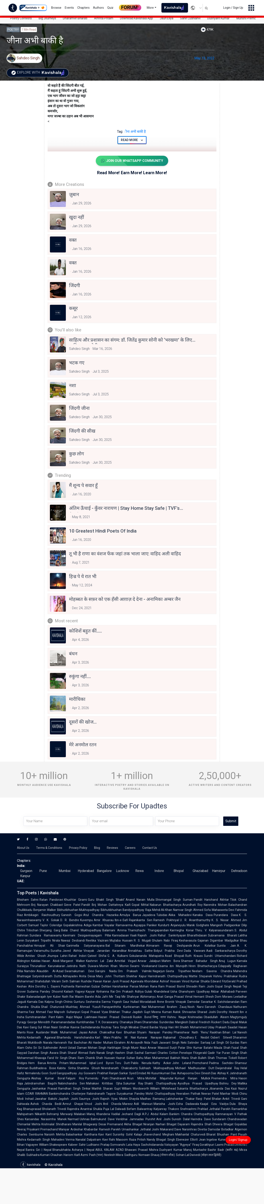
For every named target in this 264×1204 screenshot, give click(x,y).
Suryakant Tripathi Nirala (42, 940)
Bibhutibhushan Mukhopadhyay (78, 910)
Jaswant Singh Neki (173, 1042)
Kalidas (36, 961)
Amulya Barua (130, 915)
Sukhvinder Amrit (55, 1047)
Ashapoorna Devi (188, 1073)
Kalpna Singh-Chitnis (59, 1001)
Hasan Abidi (50, 961)
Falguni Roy (75, 1078)
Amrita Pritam (103, 18)
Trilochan (32, 930)
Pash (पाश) (96, 1155)
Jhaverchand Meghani (158, 1134)
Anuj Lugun (227, 961)
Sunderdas (166, 1022)
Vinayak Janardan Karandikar (105, 950)
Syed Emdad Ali (139, 1073)
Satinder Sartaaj (199, 1042)
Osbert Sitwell (221, 1037)
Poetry (13, 29)
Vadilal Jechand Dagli (126, 1114)
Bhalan (216, 1098)
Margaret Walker (73, 961)
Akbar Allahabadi (223, 991)
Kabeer (73, 1144)
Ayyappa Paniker (145, 925)
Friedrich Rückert (210, 1022)
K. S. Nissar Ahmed (226, 920)
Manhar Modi (229, 1093)
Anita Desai (87, 976)
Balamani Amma (114, 930)
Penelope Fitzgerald (193, 1052)
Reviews (112, 847)
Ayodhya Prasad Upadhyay (198, 1083)
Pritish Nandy (146, 1139)
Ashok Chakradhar (102, 1032)
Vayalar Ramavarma (118, 925)
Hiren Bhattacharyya (203, 966)
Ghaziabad (200, 871)
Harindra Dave (201, 1119)
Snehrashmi (188, 1109)
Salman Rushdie (80, 981)
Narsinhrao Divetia (194, 1129)
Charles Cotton (168, 1052)
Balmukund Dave (103, 1119)
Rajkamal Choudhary (178, 1037)
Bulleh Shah (206, 1058)
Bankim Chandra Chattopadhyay (191, 1114)
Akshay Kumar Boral (48, 1078)
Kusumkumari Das (163, 1073)
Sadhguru (130, 1155)
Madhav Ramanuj (152, 1098)
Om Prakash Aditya (130, 991)
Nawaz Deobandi (73, 940)
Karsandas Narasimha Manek (46, 1119)
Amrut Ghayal (72, 1104)
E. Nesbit (202, 1037)
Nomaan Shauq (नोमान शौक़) (156, 1155)
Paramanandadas (63, 1022)
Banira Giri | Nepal (38, 1149)
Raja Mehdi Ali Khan (158, 910)
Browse (56, 7)
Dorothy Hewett (228, 1012)
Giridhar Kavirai (69, 1027)
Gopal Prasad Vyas (94, 1012)
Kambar (98, 925)
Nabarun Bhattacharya (165, 904)
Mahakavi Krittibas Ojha (104, 1083)
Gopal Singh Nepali (228, 986)
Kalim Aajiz (64, 1017)
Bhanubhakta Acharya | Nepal (73, 1149)
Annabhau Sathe (140, 950)
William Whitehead (163, 1088)
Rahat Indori (77, 956)
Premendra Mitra (224, 1078)
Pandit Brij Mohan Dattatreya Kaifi (106, 904)
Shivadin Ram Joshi (200, 986)
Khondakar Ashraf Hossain (162, 981)
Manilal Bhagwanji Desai (89, 1124)
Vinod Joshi (93, 1104)
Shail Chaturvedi (53, 1007)
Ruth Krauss (194, 956)
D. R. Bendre (69, 920)
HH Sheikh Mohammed (191, 1027)
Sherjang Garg (50, 930)
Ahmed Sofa (202, 910)
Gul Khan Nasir (48, 1027)
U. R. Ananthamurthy (195, 920)
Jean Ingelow (208, 1139)
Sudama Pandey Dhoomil (45, 991)
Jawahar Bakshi (46, 1098)
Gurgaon (26, 871)
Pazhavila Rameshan (75, 986)
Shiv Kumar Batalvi (199, 1047)
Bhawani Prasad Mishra (141, 1149)
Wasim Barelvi (84, 996)
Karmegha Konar (182, 930)
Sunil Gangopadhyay (63, 1073)
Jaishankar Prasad (44, 1088)
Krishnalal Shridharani (56, 1124)
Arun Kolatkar (204, 945)
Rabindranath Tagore (101, 1093)
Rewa (139, 871)
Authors (98, 7)
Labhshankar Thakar (180, 1098)
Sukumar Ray (133, 1083)
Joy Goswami (87, 1073)
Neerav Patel (210, 1093)
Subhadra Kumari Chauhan (44, 1155)
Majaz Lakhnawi (85, 1017)
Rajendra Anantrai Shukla (84, 1109)
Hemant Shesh (203, 996)
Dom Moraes (224, 996)
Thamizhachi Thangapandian (148, 930)
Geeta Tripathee (178, 971)
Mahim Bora (171, 961)
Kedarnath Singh (38, 1139)
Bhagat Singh (165, 1139)
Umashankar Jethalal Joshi (140, 1129)
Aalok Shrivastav (184, 1012)
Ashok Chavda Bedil (45, 1104)
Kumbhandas (85, 1022)
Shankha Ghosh (88, 1068)
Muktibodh (35, 1042)
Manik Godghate (198, 925)
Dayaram (184, 1124)
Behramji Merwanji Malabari (66, 1114)
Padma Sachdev (221, 1063)
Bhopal (179, 871)
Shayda (134, 1098)
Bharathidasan (197, 935)
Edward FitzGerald (223, 981)
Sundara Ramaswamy (46, 935)
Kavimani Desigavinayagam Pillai (87, 935)
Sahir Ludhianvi (190, 18)
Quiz (110, 7)
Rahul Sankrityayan (172, 935)
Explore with (38, 72)
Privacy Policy (78, 847)
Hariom (68, 1155)
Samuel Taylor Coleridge (45, 925)
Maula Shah (222, 1047)
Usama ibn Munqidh (173, 966)
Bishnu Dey (228, 1083)
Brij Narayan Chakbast (47, 904)
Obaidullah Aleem (216, 1017)
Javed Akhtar (72, 950)
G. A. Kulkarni (117, 956)
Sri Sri (37, 1047)
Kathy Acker (161, 1063)
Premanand (115, 1124)
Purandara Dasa (226, 915)
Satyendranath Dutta (47, 976)
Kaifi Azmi (81, 1155)
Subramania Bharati (222, 935)
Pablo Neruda (141, 1063)
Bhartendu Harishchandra (75, 1037)
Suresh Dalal (181, 1119)
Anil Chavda (112, 1104)
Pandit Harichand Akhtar (211, 899)
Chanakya (126, 1022)
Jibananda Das (219, 1088)
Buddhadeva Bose (43, 1068)
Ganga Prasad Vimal (178, 996)
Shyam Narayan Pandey (155, 1032)
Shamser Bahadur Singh (199, 961)
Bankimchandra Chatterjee (67, 1093)
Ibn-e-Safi (121, 920)
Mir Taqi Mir (117, 996)
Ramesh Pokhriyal (166, 920)
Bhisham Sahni (27, 899)
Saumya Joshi (89, 1098)
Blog (97, 847)
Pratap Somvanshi (113, 1144)
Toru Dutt (122, 1063)
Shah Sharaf (68, 1052)
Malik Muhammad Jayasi (69, 1032)
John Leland (181, 1063)
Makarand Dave (170, 1129)
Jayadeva (148, 915)
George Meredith (38, 1022)
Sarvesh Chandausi (218, 1007)
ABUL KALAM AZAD (109, 1149)
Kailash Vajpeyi (74, 991)
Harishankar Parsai (125, 986)
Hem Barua (37, 1063)
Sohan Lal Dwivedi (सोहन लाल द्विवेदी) (198, 1155)
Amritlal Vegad (125, 961)
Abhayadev (70, 976)
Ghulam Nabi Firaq (165, 940)
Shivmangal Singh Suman (174, 899)
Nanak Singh (105, 1052)
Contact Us (149, 847)
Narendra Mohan (215, 904)
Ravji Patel (203, 1098)
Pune (43, 871)
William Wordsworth (135, 1088)
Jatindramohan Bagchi (40, 1083)
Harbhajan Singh (118, 1047)
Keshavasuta (187, 940)
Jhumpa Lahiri (57, 956)
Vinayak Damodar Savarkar (194, 1001)
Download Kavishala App (136, 18)
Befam (131, 1109)
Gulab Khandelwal (157, 991)
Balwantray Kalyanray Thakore (158, 1109)
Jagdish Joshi (68, 1098)
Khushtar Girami (75, 899)
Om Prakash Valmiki (135, 971)
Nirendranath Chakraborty (119, 1068)
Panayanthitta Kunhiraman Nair (124, 1007)
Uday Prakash (217, 1027)
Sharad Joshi (206, 1012)
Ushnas (85, 1119)
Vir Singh (61, 1058)
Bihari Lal (229, 1032)
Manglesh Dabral (186, 1022)
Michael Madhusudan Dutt (194, 1068)
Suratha (56, 950)
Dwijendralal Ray (227, 1068)
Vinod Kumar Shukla (196, 981)
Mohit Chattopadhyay (160, 1093)
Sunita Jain (226, 945)
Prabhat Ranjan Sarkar (112, 1073)
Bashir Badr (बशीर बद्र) (223, 1149)
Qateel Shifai (97, 956)
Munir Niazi (139, 1047)
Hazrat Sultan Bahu (129, 1058)
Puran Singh (230, 1052)
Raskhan (216, 1032)
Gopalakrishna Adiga (77, 925)
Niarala (47, 1042)
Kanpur (25, 876)
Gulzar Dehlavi (101, 986)
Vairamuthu (41, 950)
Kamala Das (35, 1001)
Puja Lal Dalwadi (114, 1109)
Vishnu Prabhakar (225, 976)
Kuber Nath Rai (63, 996)
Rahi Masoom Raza (122, 1139)
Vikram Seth (59, 981)
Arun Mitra (135, 1078)
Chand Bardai (149, 1027)
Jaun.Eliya (166, 18)
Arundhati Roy (192, 904)
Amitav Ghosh (35, 956)
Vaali (133, 935)
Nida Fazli (151, 1042)
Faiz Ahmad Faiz (41, 1012)
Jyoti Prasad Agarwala (127, 981)
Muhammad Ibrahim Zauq (167, 1007)
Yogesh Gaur (120, 1001)
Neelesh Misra (113, 1155)
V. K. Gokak (50, 920)
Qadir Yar (214, 1052)
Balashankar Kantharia (81, 1134)
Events (69, 7)
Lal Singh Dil (220, 1042)
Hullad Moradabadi (143, 1001)
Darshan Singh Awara (43, 1052)
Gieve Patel (72, 904)
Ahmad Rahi (86, 1052)
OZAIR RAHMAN (36, 1093)
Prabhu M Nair (124, 1037)
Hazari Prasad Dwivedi (115, 1017)
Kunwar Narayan (149, 1037)
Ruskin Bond (142, 1017)
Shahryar (133, 996)
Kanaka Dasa (203, 915)
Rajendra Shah (201, 1124)
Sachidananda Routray (96, 1027)
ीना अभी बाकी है (131, 132)
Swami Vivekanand (143, 966)
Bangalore (104, 871)
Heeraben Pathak (188, 1093)
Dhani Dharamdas (146, 1022)
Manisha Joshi (164, 1104)
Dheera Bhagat (223, 1124)
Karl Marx (102, 1037)
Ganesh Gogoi (71, 915)
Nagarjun (159, 971)
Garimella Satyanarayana (85, 945)
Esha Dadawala (187, 1104)
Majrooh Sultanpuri (67, 1012)
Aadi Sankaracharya (220, 950)
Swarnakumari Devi (79, 971)
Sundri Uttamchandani (220, 956)
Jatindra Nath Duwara (82, 966)
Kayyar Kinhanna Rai (100, 991)
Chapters (83, 7)
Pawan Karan (102, 981)
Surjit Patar (177, 1047)
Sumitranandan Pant (40, 1017)
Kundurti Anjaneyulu (172, 925)
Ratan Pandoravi (51, 899)
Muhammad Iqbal (83, 1063)
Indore (159, 871)
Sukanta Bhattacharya (192, 1088)
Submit (230, 821)
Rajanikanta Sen (140, 920)
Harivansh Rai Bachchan (70, 1042)
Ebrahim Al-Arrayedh (128, 1042)
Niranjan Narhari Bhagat (160, 1124)
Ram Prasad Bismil (171, 986)
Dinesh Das (208, 1073)
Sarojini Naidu (106, 971)
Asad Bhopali (174, 956)
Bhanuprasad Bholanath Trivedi (44, 1109)
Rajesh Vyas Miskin (114, 1098)
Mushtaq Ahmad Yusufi (83, 1007)
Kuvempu (86, 920)
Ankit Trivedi (231, 1098)
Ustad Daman (77, 1047)
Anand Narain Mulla (140, 899)
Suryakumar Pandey (131, 1093)
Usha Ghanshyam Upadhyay (190, 991)
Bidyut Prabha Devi (168, 950)
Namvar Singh (182, 910)
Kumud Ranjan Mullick (192, 1078)
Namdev (29, 971)
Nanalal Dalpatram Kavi (92, 1139)
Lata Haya (133, 1144)
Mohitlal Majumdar (159, 1078)
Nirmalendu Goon (36, 1073)
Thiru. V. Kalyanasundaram (214, 930)
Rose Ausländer (38, 1032)
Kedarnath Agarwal (41, 1037)
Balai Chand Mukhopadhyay (81, 930)
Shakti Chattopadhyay (160, 1083)
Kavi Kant (105, 1134)
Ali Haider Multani (100, 1042)
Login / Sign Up (233, 7)
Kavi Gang (30, 1027)
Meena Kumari (161, 1012)
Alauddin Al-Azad (50, 971)
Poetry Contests (21, 18)
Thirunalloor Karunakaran (47, 966)
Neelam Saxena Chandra (212, 971)
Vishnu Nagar (176, 1017)
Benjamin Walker (44, 910)
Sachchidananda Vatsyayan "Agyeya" (166, 1144)
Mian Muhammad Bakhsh (162, 1058)
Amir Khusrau (104, 920)
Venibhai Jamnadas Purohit (135, 1119)
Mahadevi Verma (63, 1139)
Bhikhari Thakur (120, 1012)
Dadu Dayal (230, 1022)
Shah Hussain (105, 1058)
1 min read (28, 29)
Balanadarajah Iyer (39, 996)
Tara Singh (120, 1027)
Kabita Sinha (66, 1068)
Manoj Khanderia (98, 1114)
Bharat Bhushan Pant (221, 1134)
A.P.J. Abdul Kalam (155, 1114)
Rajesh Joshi (147, 935)
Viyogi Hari (166, 1027)
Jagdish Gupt (141, 1012)
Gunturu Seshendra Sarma (92, 1001)
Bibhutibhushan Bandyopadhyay (122, 910)
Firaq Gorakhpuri (203, 1144)
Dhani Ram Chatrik (82, 1058)
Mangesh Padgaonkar (225, 925)
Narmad (73, 1119)
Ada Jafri (101, 996)
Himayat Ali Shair (49, 945)
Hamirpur (218, 871)
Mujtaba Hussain (121, 940)
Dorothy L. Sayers (47, 986)
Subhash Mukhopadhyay (156, 1068)
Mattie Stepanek (200, 976)
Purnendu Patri (97, 1078)
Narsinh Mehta (54, 1134)
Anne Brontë (165, 1001)
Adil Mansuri (143, 1104)
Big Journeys (47, 18)
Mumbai (65, 871)
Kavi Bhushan (126, 1032)
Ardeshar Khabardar (84, 1129)
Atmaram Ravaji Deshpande (169, 945)
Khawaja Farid (44, 1058)
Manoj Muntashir (195, 1149)
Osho (28, 1047)
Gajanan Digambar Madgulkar (218, 940)
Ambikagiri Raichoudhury (42, 915)
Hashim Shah (124, 1052)
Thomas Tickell (226, 1058)
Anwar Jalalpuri (149, 961)
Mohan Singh (97, 1047)
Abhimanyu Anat (151, 996)
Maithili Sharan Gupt (106, 1088)
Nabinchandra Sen (71, 1083)
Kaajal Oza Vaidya (214, 1104)
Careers (130, 847)
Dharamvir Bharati (75, 18)
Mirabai (134, 1027)
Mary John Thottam (110, 976)
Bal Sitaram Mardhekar (125, 945)
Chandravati (118, 1078)
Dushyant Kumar (218, 18)
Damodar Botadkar (221, 1129)
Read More (132, 140)
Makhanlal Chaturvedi (190, 1134)
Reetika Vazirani (97, 940)
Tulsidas (161, 915)
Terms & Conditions (49, 847)
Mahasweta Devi (223, 910)
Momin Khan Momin (114, 966)
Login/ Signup (238, 1139)
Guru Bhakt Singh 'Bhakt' (106, 899)
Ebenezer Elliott (187, 1139)
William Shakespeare (53, 1144)
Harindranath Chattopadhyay (168, 976)
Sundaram (219, 1119)
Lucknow (122, 871)
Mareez (127, 1104)
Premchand (200, 1063)
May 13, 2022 (204, 58)
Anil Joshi (163, 1119)
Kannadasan (120, 935)
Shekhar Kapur (136, 976)
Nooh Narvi (196, 1007)
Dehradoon (239, 871)
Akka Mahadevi (180, 915)
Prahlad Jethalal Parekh (214, 1109)
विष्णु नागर (159, 1017)
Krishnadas (195, 1017)
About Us (23, 847)
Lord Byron (105, 1063)
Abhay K (223, 1073)
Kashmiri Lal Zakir (100, 961)
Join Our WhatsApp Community (132, 161)
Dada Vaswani (194, 950)
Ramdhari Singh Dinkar (74, 1088)
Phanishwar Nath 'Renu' (191, 1032)
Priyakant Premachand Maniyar (48, 1129)
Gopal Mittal (140, 904)
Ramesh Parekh (110, 1129)
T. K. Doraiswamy (107, 1022)
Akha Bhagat (133, 1124)
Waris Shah (189, 1058)
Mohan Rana (148, 986)
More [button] (150, 7)
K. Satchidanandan (227, 1001)
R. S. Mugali (142, 940)
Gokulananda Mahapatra (146, 956)
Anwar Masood (158, 1047)
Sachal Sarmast (145, 1052)
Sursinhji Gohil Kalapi (127, 1134)
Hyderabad (86, 871)
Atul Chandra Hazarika (101, 915)
